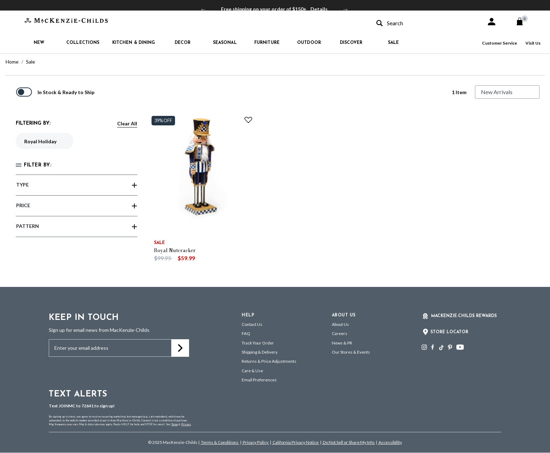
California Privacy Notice (295, 442)
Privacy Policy (255, 442)
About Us (340, 324)
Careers (339, 333)
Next (345, 9)
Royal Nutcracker (175, 250)
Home (12, 62)
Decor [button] (183, 43)
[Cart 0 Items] (523, 21)
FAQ (246, 333)
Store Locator (449, 332)
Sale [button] (393, 43)
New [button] (39, 43)
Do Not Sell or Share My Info (348, 442)
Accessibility (390, 442)
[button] (491, 21)
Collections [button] (82, 43)
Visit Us (533, 43)
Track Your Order (258, 343)
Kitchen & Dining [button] (133, 43)
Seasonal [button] (225, 43)
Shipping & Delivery (259, 352)
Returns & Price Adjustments (269, 361)
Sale (30, 62)
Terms (174, 424)
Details (319, 9)
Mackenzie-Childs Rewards (464, 316)
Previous (203, 9)
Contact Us (252, 324)
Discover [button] (351, 43)
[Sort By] (507, 92)
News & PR (342, 343)
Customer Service (499, 43)
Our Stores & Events (351, 352)
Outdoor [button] (309, 43)
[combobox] (425, 23)
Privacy (186, 424)
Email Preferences (259, 379)
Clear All (127, 123)
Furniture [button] (267, 43)
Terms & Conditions (219, 442)
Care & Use (252, 370)
